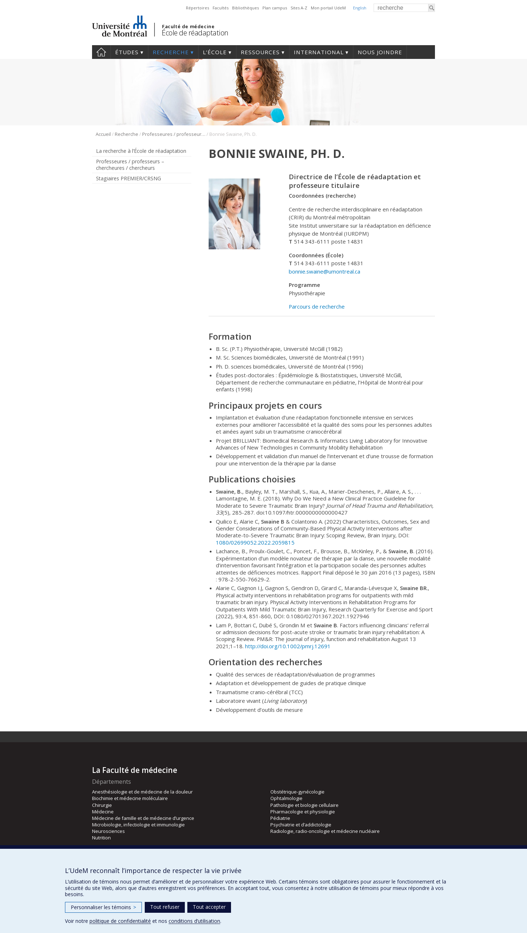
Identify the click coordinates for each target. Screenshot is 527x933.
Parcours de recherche (317, 306)
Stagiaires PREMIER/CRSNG (128, 178)
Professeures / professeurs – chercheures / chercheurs (173, 134)
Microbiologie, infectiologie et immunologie (138, 824)
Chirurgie (102, 805)
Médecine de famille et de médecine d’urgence (143, 818)
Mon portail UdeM (328, 7)
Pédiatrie (280, 818)
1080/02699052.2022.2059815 (255, 542)
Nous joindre (380, 52)
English (359, 7)
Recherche (171, 52)
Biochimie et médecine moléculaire (130, 798)
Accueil (101, 52)
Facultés (220, 7)
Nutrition (101, 837)
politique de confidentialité (120, 920)
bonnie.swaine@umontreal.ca (324, 271)
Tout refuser (164, 906)
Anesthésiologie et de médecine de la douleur (142, 791)
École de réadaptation (195, 33)
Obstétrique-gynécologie (297, 791)
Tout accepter (209, 906)
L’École (215, 52)
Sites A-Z (299, 7)
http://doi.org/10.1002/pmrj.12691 (288, 646)
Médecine (103, 811)
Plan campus (274, 7)
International (319, 52)
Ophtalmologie (286, 798)
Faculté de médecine (188, 26)
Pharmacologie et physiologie (302, 811)
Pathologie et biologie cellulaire (304, 805)
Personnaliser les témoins (103, 907)
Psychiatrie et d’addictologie (300, 824)
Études (127, 52)
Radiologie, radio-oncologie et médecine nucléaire (325, 831)
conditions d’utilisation (194, 920)
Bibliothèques (245, 7)
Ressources (260, 52)
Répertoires (197, 7)
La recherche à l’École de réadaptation (141, 150)
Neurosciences (108, 831)
